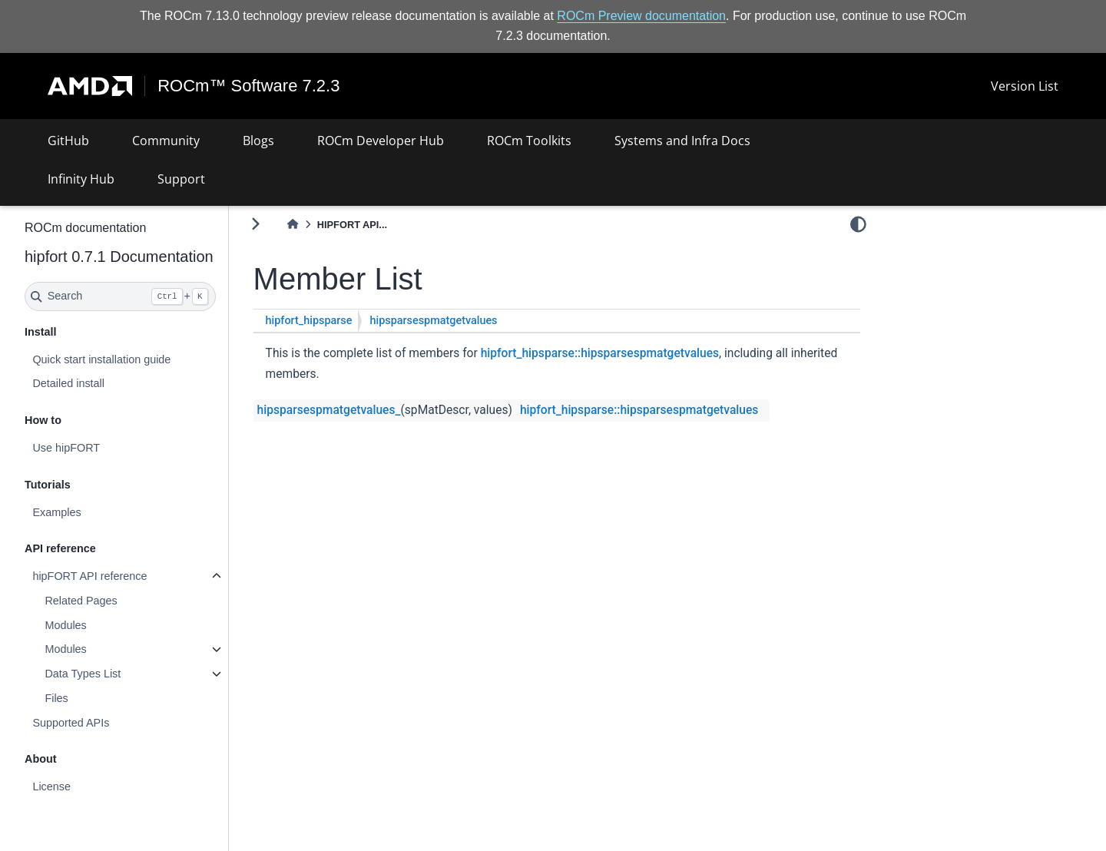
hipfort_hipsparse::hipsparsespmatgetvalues (600, 353)
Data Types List (83, 673)
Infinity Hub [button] (81, 179)
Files (56, 698)
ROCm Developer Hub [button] (380, 140)
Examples (56, 512)
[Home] (292, 225)
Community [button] (166, 140)
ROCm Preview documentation (641, 15)
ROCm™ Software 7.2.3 (248, 86)
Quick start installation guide (101, 359)
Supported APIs (70, 723)
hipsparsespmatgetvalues (433, 320)
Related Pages (81, 600)
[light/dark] (858, 223)
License (51, 786)
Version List (1024, 86)
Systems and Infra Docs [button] (682, 140)
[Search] (120, 296)
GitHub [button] (68, 140)
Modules (65, 625)
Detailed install (68, 383)
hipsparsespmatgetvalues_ (329, 410)
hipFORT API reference (89, 576)
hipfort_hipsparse (309, 320)
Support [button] (181, 179)
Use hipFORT (66, 448)
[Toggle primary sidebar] (255, 224)
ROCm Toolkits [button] (529, 140)
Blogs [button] (258, 140)
